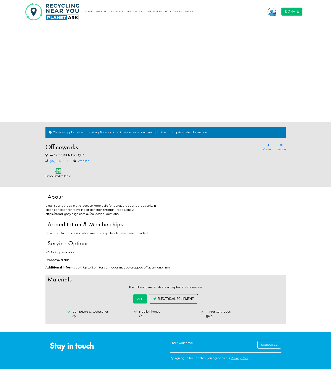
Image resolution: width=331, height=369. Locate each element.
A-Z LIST (101, 11)
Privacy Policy (240, 358)
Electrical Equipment (173, 299)
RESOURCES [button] (134, 11)
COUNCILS (116, 11)
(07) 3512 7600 (59, 161)
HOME (89, 11)
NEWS (189, 11)
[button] (272, 11)
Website (83, 161)
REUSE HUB (154, 11)
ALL (140, 299)
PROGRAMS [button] (172, 11)
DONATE (292, 11)
